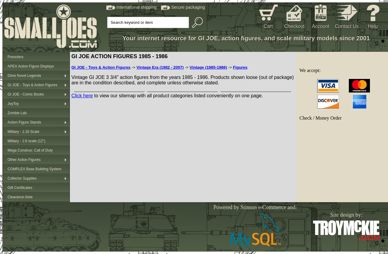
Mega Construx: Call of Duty (30, 150)
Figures (240, 67)
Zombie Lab (17, 113)
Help (373, 26)
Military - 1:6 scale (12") (26, 141)
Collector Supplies (22, 178)
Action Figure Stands (24, 122)
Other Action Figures (24, 160)
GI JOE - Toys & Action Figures (32, 85)
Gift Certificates (20, 188)
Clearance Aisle (20, 197)
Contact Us (347, 26)
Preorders (15, 57)
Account (321, 26)
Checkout (294, 26)
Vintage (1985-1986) (208, 67)
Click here (82, 95)
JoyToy (13, 104)
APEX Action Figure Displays (31, 66)
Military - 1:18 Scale (23, 132)
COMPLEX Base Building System (34, 169)
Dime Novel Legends (24, 76)
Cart (268, 26)
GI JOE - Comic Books (26, 94)
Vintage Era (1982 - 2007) (160, 67)
